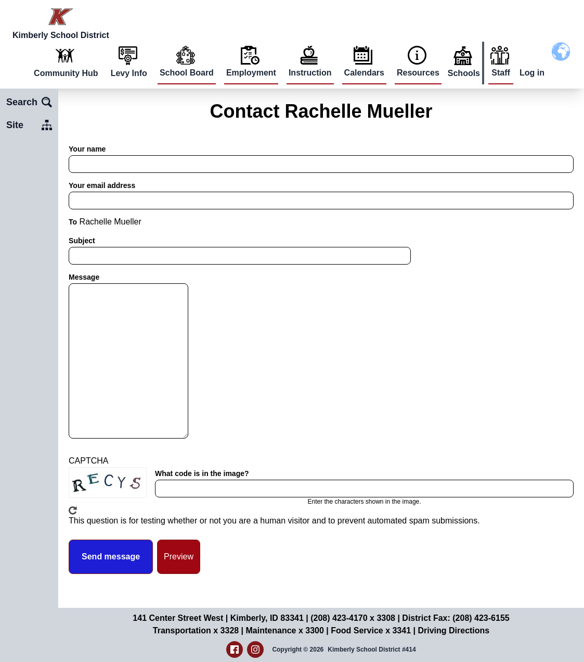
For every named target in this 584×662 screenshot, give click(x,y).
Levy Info (129, 73)
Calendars (364, 72)
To (73, 222)
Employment (251, 72)
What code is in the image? (202, 473)
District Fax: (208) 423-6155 (455, 618)
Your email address (102, 185)
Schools (464, 73)
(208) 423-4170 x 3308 (352, 618)
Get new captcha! (73, 510)
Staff (500, 72)
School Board (187, 72)
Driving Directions (453, 630)
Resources (418, 72)
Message (84, 277)
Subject (82, 240)
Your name (87, 149)
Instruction (310, 72)
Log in (532, 72)
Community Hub (66, 73)
